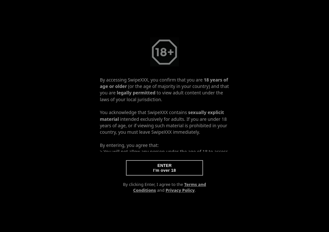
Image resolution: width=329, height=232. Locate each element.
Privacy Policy (180, 190)
